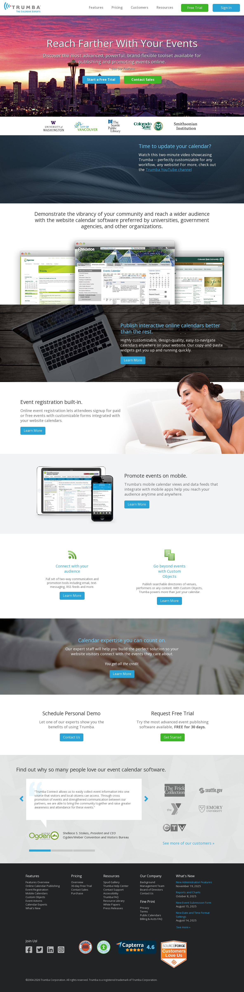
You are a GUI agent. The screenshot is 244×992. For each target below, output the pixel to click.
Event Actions (34, 901)
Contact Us (71, 737)
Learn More (133, 360)
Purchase (77, 893)
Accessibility (110, 893)
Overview (77, 882)
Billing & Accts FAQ (151, 919)
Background (147, 882)
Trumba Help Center (115, 886)
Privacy (144, 908)
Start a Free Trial (101, 79)
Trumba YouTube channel (169, 169)
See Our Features (123, 69)
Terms (144, 911)
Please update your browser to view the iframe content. (196, 905)
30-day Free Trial (81, 886)
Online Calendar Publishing (43, 886)
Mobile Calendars (37, 893)
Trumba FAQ (111, 897)
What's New (33, 908)
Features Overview (37, 882)
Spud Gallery (111, 882)
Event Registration (37, 889)
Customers (139, 7)
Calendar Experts (36, 904)
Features (96, 7)
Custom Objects (35, 897)
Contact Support (113, 889)
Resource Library (114, 901)
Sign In (226, 7)
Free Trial (194, 7)
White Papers (111, 904)
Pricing (117, 7)
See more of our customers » (188, 843)
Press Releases (113, 908)
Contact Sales (142, 79)
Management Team (152, 886)
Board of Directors (151, 889)
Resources (165, 7)
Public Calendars (150, 915)
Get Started (172, 737)
